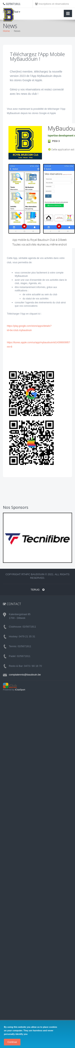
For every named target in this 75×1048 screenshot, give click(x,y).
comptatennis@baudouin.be (25, 674)
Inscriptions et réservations (52, 3)
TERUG (37, 589)
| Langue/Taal (11, 11)
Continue (12, 1042)
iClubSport (20, 689)
